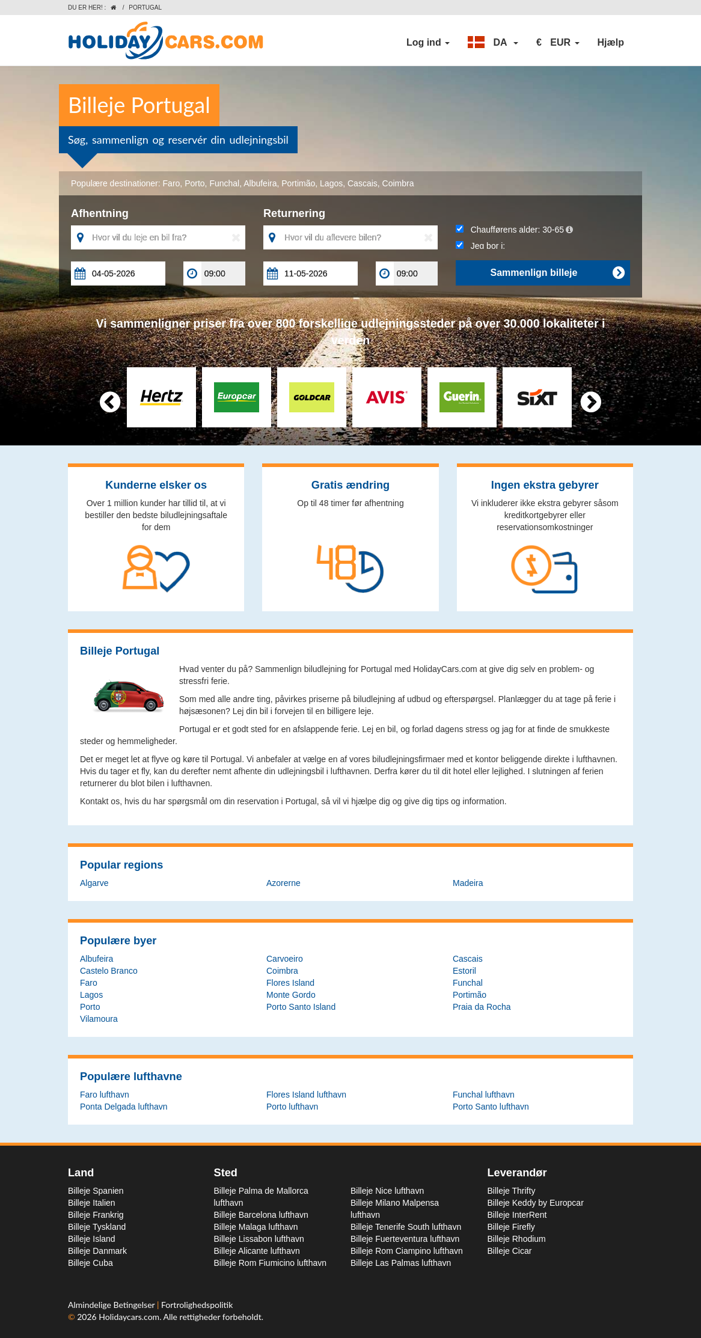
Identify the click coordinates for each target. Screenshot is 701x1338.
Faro (171, 183)
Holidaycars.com (129, 1317)
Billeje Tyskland (97, 1227)
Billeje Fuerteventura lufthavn (404, 1239)
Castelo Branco (109, 971)
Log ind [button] (428, 42)
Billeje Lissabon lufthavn (259, 1239)
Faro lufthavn (104, 1094)
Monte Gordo (291, 995)
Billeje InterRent (517, 1215)
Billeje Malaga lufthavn (256, 1227)
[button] (493, 43)
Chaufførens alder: (514, 229)
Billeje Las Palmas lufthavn (400, 1263)
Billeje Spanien (96, 1191)
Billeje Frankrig (96, 1215)
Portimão (298, 183)
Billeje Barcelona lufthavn (261, 1215)
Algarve (94, 883)
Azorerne (283, 883)
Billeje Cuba (90, 1263)
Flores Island (290, 983)
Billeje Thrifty (512, 1191)
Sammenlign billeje (556, 273)
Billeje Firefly (511, 1227)
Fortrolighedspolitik (197, 1305)
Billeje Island (91, 1239)
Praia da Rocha (482, 1007)
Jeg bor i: (480, 246)
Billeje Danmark (97, 1251)
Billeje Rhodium (517, 1239)
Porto (194, 183)
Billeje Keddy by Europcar (536, 1203)
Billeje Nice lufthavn (387, 1191)
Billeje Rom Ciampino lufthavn (406, 1251)
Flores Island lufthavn (306, 1094)
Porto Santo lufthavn (491, 1106)
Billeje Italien (91, 1203)
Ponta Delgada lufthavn (124, 1106)
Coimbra (398, 183)
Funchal (224, 183)
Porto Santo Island (300, 1007)
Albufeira (260, 183)
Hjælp (611, 42)
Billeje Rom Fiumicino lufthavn (270, 1263)
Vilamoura (99, 1019)
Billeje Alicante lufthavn (257, 1251)
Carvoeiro (284, 959)
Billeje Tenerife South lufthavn (405, 1227)
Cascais (362, 183)
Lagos (331, 183)
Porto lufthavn (292, 1106)
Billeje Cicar (510, 1251)
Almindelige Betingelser (112, 1305)
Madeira (468, 883)
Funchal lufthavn (484, 1094)
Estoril (464, 971)
